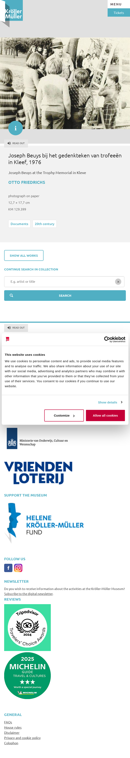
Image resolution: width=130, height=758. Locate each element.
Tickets (119, 12)
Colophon (11, 743)
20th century (44, 223)
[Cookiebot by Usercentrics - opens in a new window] (107, 339)
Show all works (24, 255)
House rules (13, 727)
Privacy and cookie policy (22, 738)
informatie (13, 126)
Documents (19, 223)
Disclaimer (11, 732)
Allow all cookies (105, 415)
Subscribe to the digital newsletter (28, 594)
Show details (107, 402)
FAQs (8, 722)
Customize (64, 415)
